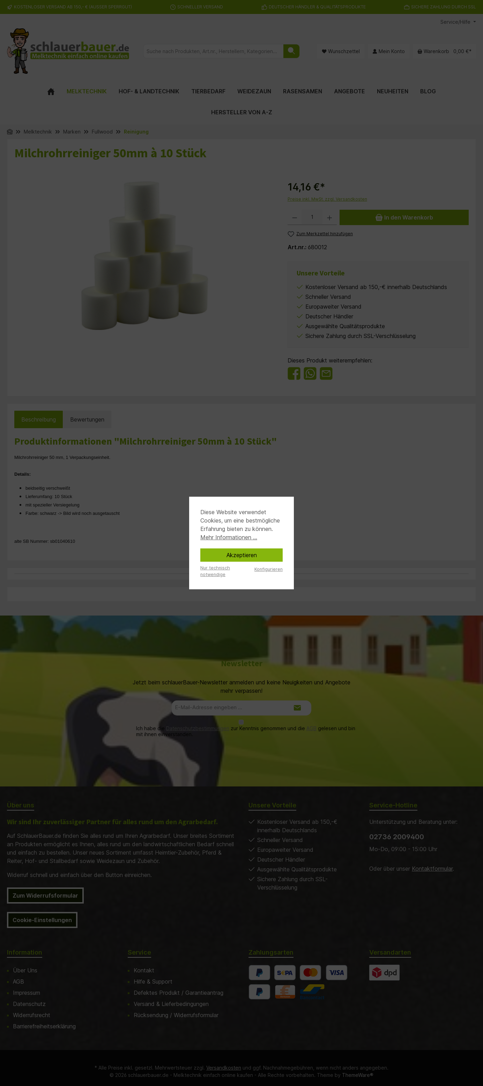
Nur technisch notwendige (215, 571)
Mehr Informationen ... (228, 537)
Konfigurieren (268, 569)
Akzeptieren (241, 555)
